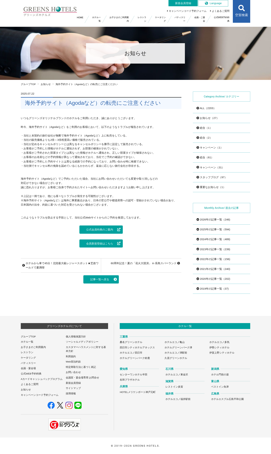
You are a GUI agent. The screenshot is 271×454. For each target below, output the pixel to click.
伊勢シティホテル (219, 347)
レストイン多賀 (174, 386)
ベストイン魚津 (220, 386)
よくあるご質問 (29, 384)
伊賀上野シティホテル (221, 352)
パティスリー (28, 363)
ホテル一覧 (27, 341)
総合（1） (204, 127)
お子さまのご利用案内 (33, 347)
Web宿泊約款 (73, 361)
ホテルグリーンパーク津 (178, 347)
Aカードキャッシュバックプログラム (42, 379)
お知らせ (46, 84)
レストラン (27, 352)
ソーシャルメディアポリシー (82, 341)
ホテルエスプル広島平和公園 (227, 399)
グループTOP (28, 84)
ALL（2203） (206, 108)
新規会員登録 (73, 383)
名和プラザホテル (130, 379)
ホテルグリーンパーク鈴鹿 (135, 358)
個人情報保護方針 (76, 336)
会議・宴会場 (28, 368)
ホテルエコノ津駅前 (176, 352)
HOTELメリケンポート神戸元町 (137, 392)
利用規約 (71, 356)
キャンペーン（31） (210, 167)
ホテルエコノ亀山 (175, 342)
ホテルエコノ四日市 (131, 352)
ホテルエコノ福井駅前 (178, 399)
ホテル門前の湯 (220, 374)
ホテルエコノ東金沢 (176, 374)
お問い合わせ (73, 372)
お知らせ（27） (207, 117)
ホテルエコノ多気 (219, 342)
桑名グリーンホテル (131, 342)
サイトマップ (73, 388)
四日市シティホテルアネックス (137, 347)
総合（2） (204, 137)
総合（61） (205, 157)
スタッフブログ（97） (211, 177)
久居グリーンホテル (176, 358)
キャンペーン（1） (209, 147)
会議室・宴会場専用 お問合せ (82, 377)
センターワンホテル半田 (133, 374)
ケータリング (28, 357)
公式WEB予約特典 (31, 373)
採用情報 (71, 393)
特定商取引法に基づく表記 (81, 367)
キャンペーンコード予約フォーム (39, 395)
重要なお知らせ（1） (211, 187)
